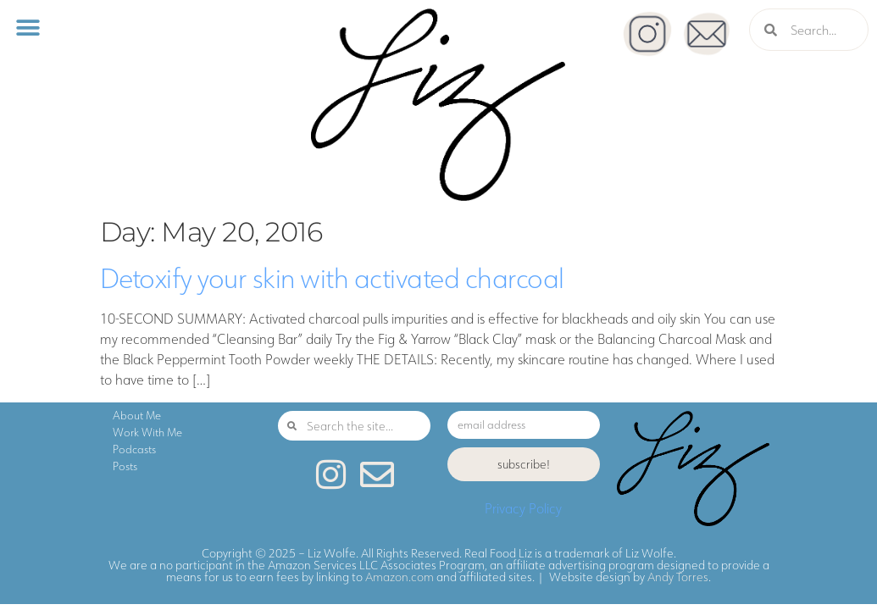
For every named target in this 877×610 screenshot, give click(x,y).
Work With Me (147, 432)
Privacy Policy (523, 508)
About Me (137, 415)
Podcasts (134, 449)
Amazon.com (399, 577)
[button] (27, 27)
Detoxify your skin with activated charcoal (332, 277)
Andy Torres (677, 577)
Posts (125, 466)
